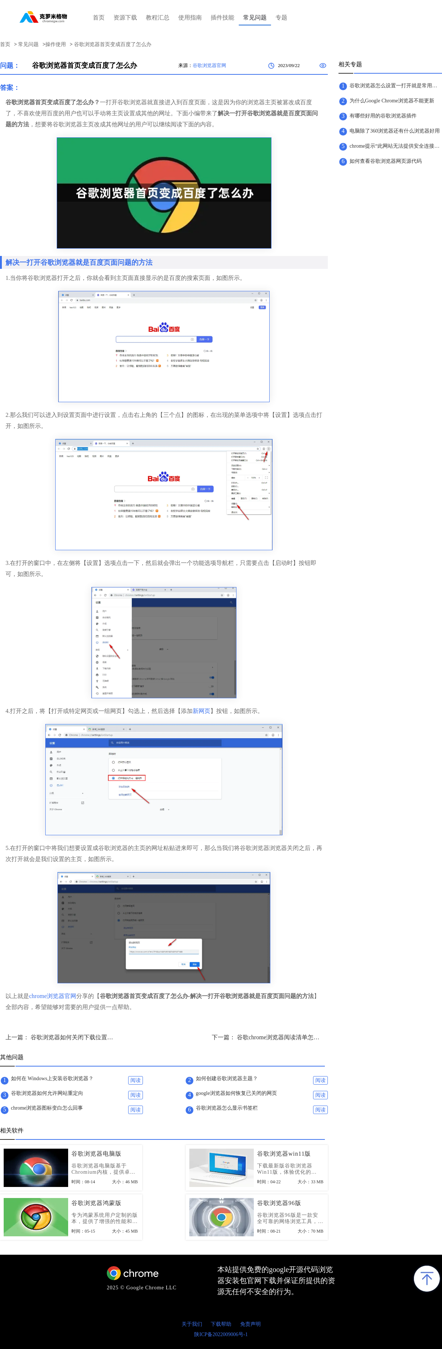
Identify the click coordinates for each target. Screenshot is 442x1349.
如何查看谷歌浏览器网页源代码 (386, 161)
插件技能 (222, 17)
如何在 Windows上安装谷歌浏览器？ (52, 1078)
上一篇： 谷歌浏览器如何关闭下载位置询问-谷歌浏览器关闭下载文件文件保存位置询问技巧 (61, 1037)
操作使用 (55, 44)
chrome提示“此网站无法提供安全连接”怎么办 (396, 146)
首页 (99, 17)
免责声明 (250, 1324)
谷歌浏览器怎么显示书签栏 (227, 1108)
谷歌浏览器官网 (209, 65)
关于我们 (192, 1324)
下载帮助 (221, 1324)
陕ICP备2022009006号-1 (221, 1334)
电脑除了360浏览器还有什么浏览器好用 (395, 131)
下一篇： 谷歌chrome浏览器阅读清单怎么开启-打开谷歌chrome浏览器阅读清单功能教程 (267, 1037)
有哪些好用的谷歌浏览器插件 (383, 116)
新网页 (201, 711)
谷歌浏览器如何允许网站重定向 (47, 1093)
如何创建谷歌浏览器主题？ (227, 1078)
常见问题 (255, 17)
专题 (281, 17)
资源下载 (125, 17)
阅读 (135, 1080)
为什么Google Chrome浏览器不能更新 (392, 100)
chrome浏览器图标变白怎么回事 (47, 1108)
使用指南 (190, 17)
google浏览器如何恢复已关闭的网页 (236, 1093)
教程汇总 (157, 17)
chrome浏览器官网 (52, 996)
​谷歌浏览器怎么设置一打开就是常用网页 (396, 85)
